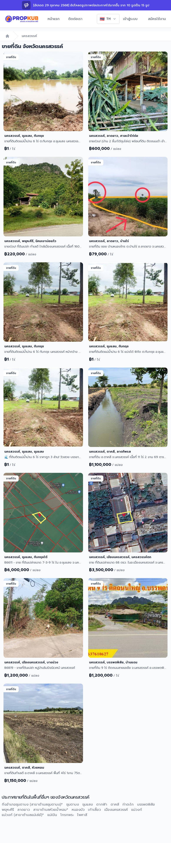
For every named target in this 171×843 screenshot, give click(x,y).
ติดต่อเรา (75, 19)
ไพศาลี (82, 815)
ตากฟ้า (101, 804)
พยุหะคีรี (8, 809)
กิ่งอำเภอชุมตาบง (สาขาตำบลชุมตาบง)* (32, 804)
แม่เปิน (52, 815)
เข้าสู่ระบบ (130, 19)
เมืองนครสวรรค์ (116, 809)
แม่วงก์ (136, 809)
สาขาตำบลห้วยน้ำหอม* (50, 809)
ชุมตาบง (72, 804)
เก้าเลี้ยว (94, 809)
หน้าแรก (54, 19)
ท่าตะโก (128, 804)
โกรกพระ (67, 815)
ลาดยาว (23, 809)
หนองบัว (78, 809)
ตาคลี (115, 804)
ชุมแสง (87, 804)
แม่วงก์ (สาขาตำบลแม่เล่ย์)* (23, 815)
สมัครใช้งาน (157, 19)
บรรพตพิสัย (146, 804)
